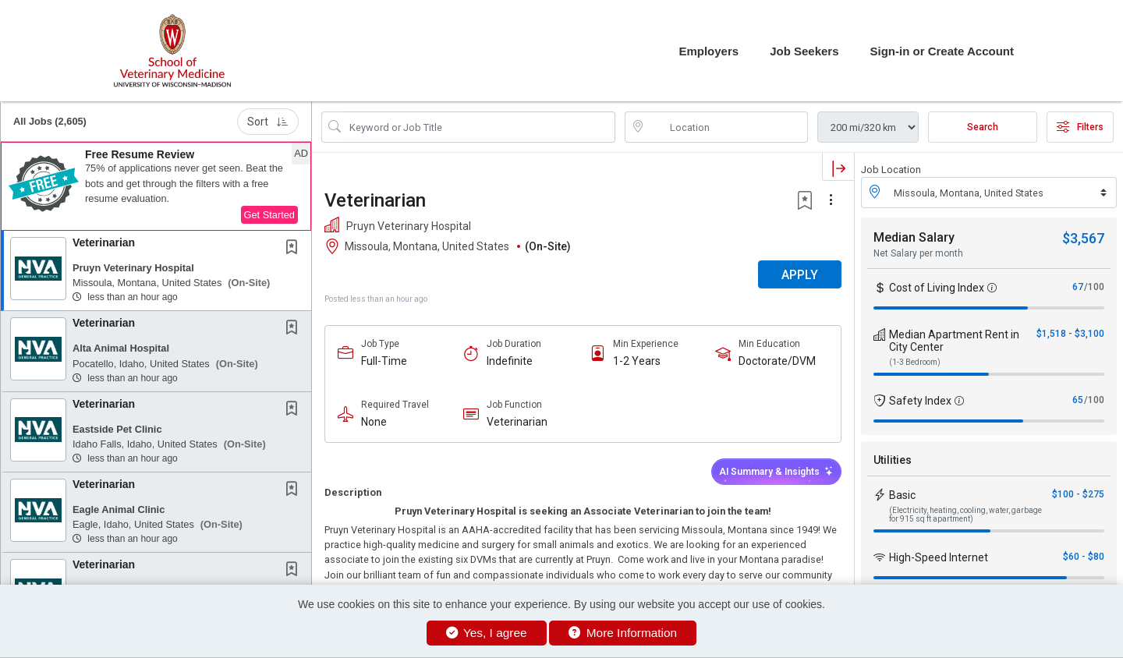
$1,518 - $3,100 (1070, 333)
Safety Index (920, 400)
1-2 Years (637, 361)
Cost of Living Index (936, 287)
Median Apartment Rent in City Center (954, 340)
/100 (1094, 286)
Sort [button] (268, 121)
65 (1077, 399)
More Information (623, 632)
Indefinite (510, 361)
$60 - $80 (1083, 556)
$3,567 (1083, 238)
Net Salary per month (918, 253)
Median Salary (914, 237)
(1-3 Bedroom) (915, 362)
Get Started (269, 215)
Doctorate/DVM (777, 361)
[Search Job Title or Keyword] (479, 127)
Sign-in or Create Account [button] (942, 51)
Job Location (891, 169)
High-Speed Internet (938, 557)
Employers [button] (708, 51)
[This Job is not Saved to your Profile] (295, 248)
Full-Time (384, 361)
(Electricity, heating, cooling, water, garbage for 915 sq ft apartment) (965, 514)
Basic (902, 495)
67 (1077, 286)
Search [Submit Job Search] (982, 127)
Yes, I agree (486, 632)
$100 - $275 (1078, 494)
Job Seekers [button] (804, 51)
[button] (156, 186)
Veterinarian (104, 242)
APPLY (799, 274)
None (374, 422)
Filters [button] (1080, 127)
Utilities (892, 460)
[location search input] (727, 127)
